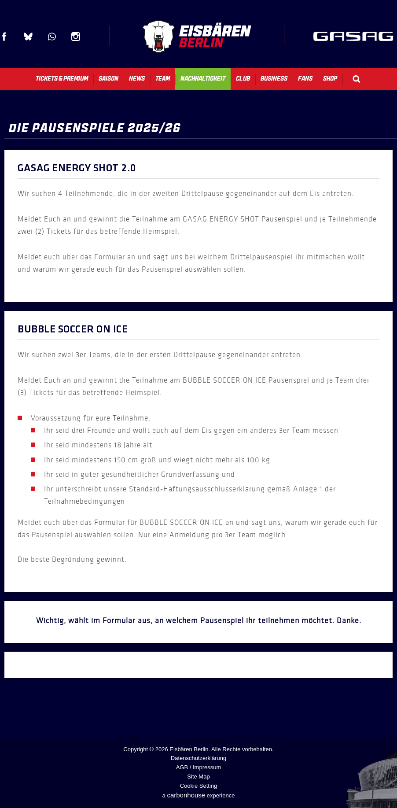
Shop (330, 78)
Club (243, 78)
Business (274, 78)
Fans (305, 78)
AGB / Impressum (198, 767)
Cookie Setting (198, 785)
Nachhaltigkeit (202, 78)
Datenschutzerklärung (198, 758)
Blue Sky (28, 36)
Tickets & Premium (62, 78)
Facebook (4, 36)
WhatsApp (52, 36)
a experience (198, 795)
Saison (108, 78)
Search (356, 79)
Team (162, 78)
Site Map (198, 776)
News (137, 78)
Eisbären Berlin (197, 36)
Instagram (75, 36)
